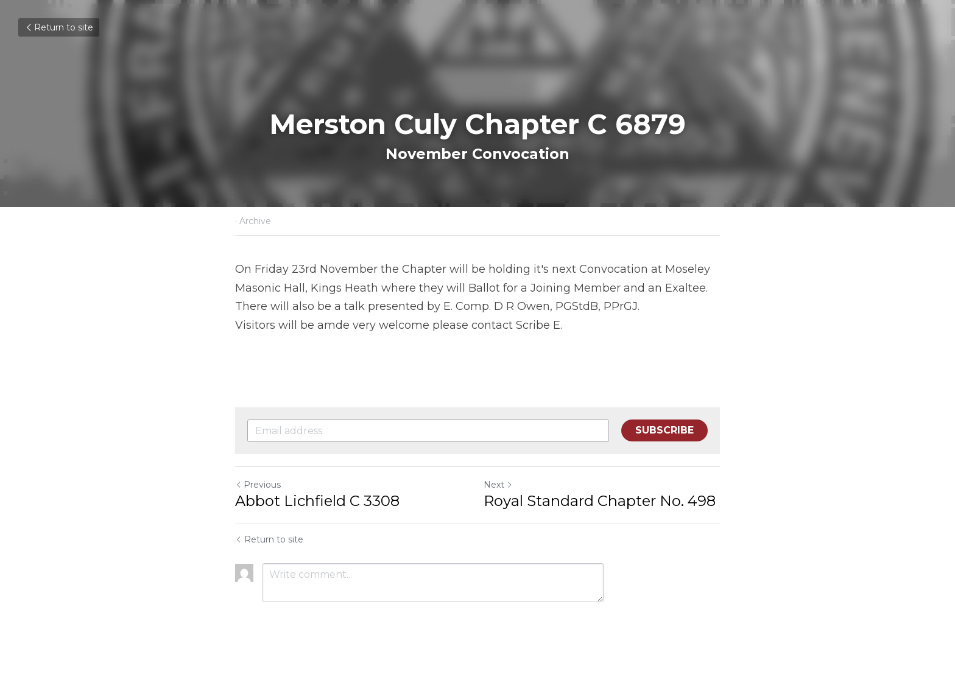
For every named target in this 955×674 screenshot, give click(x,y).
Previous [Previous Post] (258, 484)
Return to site (58, 27)
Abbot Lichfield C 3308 (317, 501)
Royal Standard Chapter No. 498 (600, 501)
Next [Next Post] (498, 484)
